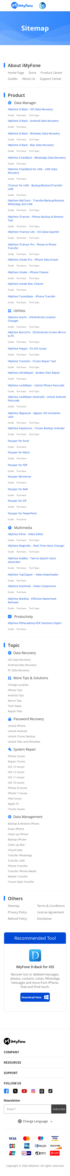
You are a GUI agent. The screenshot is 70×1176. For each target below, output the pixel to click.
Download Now (35, 997)
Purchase (21, 115)
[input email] (27, 1108)
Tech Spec (34, 115)
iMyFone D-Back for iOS (35, 967)
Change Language (35, 1121)
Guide (11, 115)
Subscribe (59, 1109)
